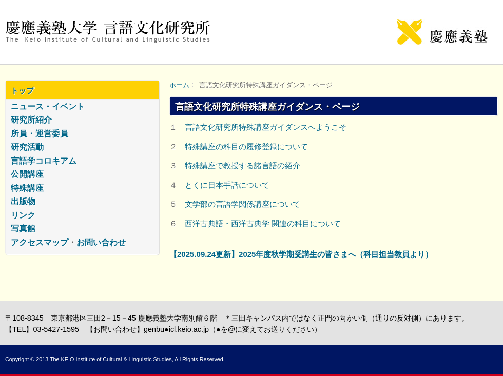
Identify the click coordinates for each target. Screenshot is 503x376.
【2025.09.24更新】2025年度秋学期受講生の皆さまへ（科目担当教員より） (301, 254)
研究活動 (27, 147)
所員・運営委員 (39, 133)
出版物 (23, 201)
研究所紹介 (31, 119)
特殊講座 (27, 188)
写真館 (23, 228)
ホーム (179, 85)
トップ (22, 90)
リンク (23, 215)
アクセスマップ (39, 242)
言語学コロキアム (43, 160)
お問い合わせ (101, 242)
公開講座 (27, 174)
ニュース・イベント (48, 106)
